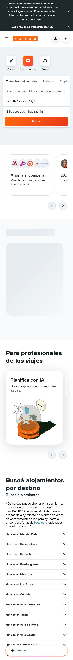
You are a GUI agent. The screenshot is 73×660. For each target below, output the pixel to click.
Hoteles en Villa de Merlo (22, 624)
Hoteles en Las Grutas (20, 584)
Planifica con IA (27, 380)
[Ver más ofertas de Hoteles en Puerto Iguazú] (64, 564)
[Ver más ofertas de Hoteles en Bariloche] (64, 554)
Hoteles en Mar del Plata (22, 534)
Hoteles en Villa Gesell (20, 635)
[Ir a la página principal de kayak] (25, 38)
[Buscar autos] (45, 61)
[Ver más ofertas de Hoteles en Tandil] (64, 614)
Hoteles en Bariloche (19, 554)
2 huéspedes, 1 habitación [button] (24, 111)
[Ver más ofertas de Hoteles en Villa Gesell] (64, 634)
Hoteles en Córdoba (18, 594)
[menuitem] (11, 63)
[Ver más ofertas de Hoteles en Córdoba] (64, 594)
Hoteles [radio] (48, 81)
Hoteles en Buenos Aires (21, 544)
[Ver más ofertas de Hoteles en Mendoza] (64, 574)
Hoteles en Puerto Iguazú (22, 564)
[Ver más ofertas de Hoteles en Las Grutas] (64, 584)
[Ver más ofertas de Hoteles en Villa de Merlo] (64, 624)
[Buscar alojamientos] (28, 61)
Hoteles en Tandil (17, 614)
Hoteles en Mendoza (19, 574)
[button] (68, 11)
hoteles (39, 522)
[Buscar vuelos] (11, 61)
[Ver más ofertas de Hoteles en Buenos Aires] (64, 544)
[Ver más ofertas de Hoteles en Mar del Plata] (64, 534)
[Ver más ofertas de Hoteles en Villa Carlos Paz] (64, 604)
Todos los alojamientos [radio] (21, 81)
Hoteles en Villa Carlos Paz (23, 604)
